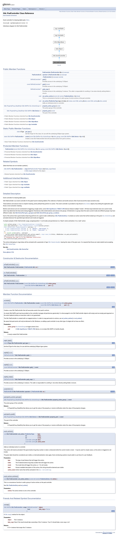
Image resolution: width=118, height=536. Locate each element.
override (60, 77)
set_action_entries (47, 96)
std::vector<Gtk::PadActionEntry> (15, 227)
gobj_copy (45, 89)
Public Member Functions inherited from (22, 116)
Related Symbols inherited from (19, 174)
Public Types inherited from (16, 182)
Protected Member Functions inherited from (23, 152)
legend (59, 65)
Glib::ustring (79, 101)
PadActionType (53, 101)
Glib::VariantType (10, 244)
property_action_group (48, 106)
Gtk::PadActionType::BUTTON (16, 228)
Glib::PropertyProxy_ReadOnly (12, 106)
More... (28, 20)
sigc (42, 234)
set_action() (78, 318)
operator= (45, 74)
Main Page (7, 9)
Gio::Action (87, 203)
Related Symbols (102, 11)
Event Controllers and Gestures (10, 15)
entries (77, 96)
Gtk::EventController (34, 116)
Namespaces (33, 9)
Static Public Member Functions (78, 11)
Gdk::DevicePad (23, 249)
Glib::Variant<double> (54, 242)
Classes (42, 9)
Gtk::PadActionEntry (61, 216)
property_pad (46, 111)
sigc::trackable (32, 124)
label (85, 101)
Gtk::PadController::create (29, 226)
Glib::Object (31, 119)
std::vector (60, 96)
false (53, 169)
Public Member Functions (64, 11)
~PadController (46, 77)
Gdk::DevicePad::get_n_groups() (24, 213)
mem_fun (48, 234)
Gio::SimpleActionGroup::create (29, 224)
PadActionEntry (68, 96)
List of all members (111, 11)
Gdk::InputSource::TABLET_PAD (55, 209)
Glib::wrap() (29, 171)
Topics (24, 9)
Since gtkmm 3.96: (8, 252)
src (62, 72)
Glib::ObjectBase (33, 121)
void (40, 96)
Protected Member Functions (92, 11)
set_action (45, 101)
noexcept (66, 72)
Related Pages (16, 9)
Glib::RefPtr (25, 106)
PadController (46, 72)
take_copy (49, 169)
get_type (27, 131)
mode (70, 101)
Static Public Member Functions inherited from (24, 142)
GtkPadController (35, 79)
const (28, 84)
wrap (26, 169)
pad (82, 136)
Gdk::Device (35, 111)
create (27, 136)
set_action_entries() (67, 318)
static (18, 131)
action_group (56, 136)
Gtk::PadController (17, 169)
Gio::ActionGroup (34, 106)
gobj (43, 79)
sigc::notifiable (25, 187)
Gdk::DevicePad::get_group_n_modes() (48, 213)
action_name (102, 101)
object (40, 169)
